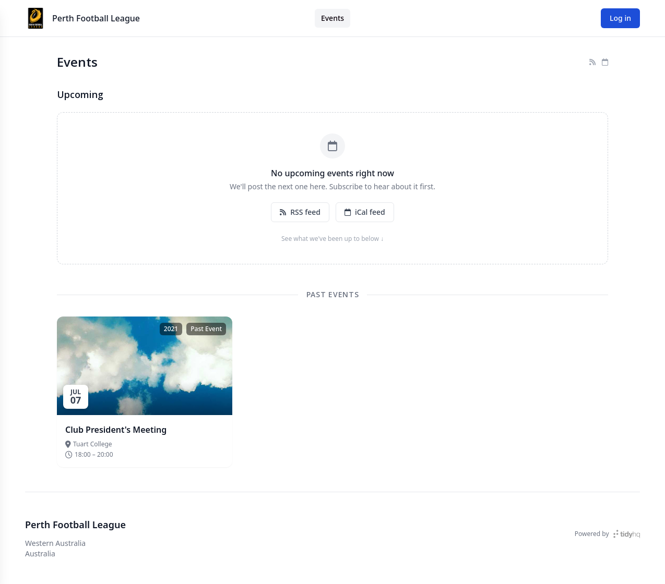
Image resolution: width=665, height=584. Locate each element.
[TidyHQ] (626, 534)
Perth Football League (96, 18)
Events (332, 18)
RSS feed (300, 212)
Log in (620, 18)
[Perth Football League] (35, 18)
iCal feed (365, 212)
